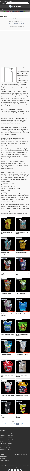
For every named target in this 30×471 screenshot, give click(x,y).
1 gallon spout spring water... (7, 334)
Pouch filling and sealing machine (10, 443)
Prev (2, 423)
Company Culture (3, 458)
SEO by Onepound (17, 467)
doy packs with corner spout (15, 13)
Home (1, 13)
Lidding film (2, 435)
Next (26, 423)
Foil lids (1, 437)
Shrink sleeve (10, 435)
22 (20, 423)
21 (17, 423)
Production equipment (4, 460)
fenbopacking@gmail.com (7, 1)
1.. (5, 423)
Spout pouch (6, 13)
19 (11, 423)
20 (14, 423)
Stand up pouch (11, 433)
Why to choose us (3, 456)
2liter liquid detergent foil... (22, 293)
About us (2, 454)
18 (8, 423)
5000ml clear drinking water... (22, 313)
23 (22, 423)
